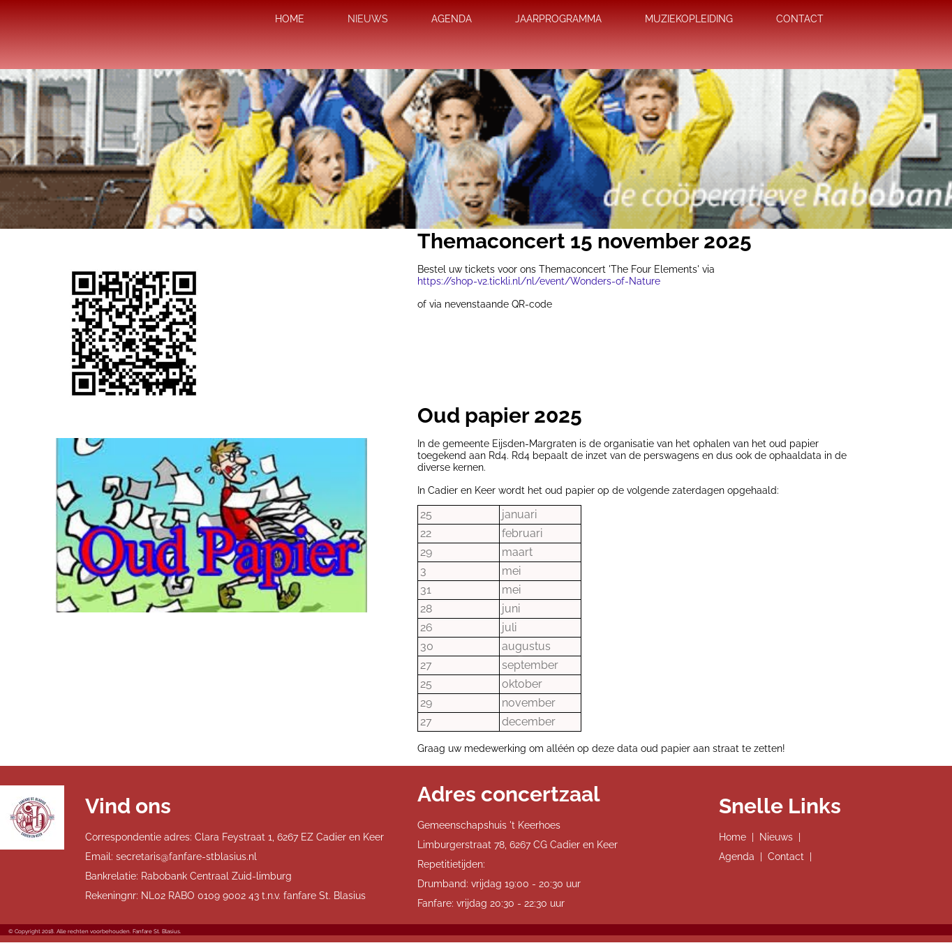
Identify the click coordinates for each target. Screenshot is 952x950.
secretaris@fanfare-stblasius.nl (186, 856)
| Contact (782, 856)
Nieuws (776, 837)
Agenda (736, 856)
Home (732, 837)
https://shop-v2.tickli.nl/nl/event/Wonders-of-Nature (538, 281)
